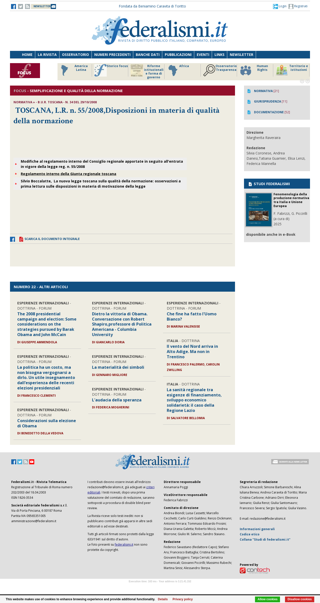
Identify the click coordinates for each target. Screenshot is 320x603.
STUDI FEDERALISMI (269, 183)
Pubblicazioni (178, 54)
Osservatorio (75, 54)
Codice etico (250, 534)
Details (163, 599)
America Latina (73, 70)
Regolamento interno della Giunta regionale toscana (68, 173)
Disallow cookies (300, 599)
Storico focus (111, 70)
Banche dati (148, 54)
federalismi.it (124, 544)
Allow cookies (268, 599)
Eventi (203, 54)
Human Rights (253, 70)
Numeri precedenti (112, 54)
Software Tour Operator (160, 587)
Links (219, 54)
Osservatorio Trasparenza (220, 70)
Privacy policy (182, 599)
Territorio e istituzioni (292, 70)
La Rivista (47, 54)
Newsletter (241, 54)
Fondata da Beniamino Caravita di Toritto (152, 6)
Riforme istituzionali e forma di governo (147, 71)
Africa (178, 70)
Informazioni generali (257, 529)
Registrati (298, 6)
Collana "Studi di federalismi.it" (265, 539)
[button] (280, 6)
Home (27, 54)
